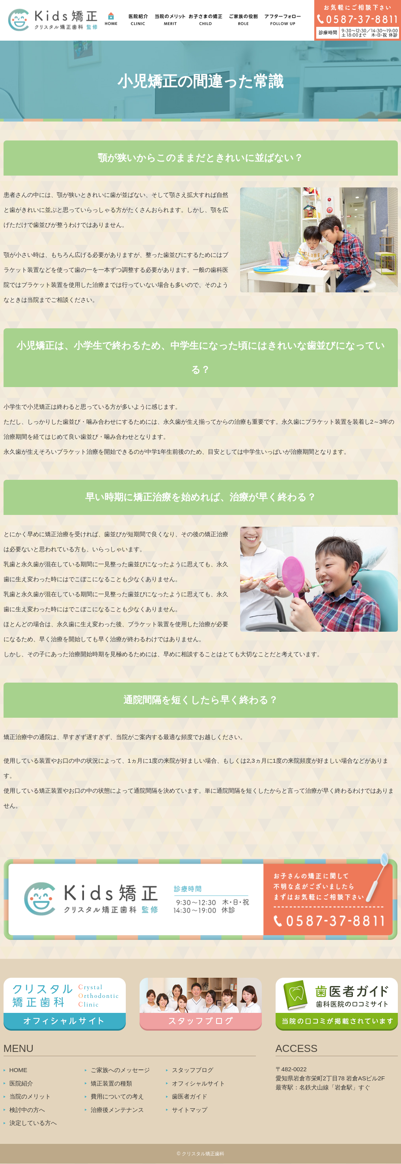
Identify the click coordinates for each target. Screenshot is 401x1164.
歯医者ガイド (189, 1096)
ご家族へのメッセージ (120, 1070)
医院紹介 (21, 1083)
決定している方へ (33, 1122)
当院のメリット (30, 1096)
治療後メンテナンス (117, 1109)
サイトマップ (189, 1109)
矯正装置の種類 (111, 1083)
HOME (18, 1070)
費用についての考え (117, 1096)
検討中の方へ (27, 1109)
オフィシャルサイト (198, 1083)
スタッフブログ (192, 1070)
